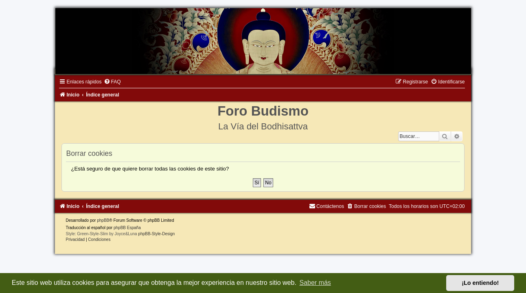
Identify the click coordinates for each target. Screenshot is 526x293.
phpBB (99, 221)
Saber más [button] (315, 282)
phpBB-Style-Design (152, 235)
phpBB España (123, 229)
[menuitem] (108, 83)
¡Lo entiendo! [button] (480, 283)
